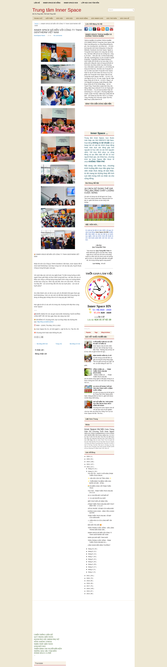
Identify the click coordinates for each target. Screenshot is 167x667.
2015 (88, 591)
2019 (88, 581)
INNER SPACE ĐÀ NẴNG (51, 3)
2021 (88, 575)
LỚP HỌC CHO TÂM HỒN (90, 3)
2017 (88, 586)
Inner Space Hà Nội (102, 232)
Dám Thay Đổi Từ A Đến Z (107, 443)
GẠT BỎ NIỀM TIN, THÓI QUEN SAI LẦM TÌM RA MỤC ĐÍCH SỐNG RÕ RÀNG (103, 403)
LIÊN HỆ (37, 3)
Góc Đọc (69, 18)
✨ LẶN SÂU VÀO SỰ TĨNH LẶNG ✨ (99, 478)
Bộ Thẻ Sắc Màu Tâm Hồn (98, 436)
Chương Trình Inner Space (103, 431)
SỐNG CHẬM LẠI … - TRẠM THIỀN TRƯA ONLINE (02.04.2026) (102, 371)
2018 (88, 583)
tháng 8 (90, 554)
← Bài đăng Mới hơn (41, 344)
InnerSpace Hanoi (39, 35)
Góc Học (59, 18)
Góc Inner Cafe (97, 18)
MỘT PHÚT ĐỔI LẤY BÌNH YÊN (98, 501)
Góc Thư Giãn (112, 18)
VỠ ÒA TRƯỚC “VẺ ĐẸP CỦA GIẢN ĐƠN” (101, 508)
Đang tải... (87, 328)
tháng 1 (90, 572)
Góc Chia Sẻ (124, 18)
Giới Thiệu (49, 18)
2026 (88, 456)
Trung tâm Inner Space (56, 10)
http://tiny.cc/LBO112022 (45, 322)
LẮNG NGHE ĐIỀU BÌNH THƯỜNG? (99, 545)
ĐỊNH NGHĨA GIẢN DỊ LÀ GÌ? (102, 355)
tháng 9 (90, 551)
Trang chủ (59, 344)
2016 (88, 588)
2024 (88, 461)
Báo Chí (109, 435)
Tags (96, 332)
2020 (88, 578)
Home (37, 23)
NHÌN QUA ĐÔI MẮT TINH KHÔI (98, 537)
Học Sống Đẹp (90, 448)
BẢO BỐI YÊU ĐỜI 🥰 (94, 525)
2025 (88, 459)
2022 (88, 467)
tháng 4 (90, 564)
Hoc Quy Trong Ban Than (93, 446)
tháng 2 (90, 569)
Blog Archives (105, 332)
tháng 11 (91, 471)
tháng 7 (90, 556)
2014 (88, 593)
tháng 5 (90, 562)
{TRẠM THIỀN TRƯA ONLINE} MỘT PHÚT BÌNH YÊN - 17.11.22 (101, 505)
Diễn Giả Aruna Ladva (99, 435)
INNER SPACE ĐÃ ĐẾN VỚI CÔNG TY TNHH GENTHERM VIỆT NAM (58, 31)
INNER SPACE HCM (71, 3)
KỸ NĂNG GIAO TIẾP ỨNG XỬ (101, 448)
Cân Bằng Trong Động (95, 443)
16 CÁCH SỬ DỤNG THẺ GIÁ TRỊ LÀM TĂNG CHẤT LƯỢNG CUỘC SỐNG (99, 190)
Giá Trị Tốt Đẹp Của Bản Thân (92, 445)
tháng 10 (91, 549)
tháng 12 (91, 468)
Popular (88, 332)
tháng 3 (90, 567)
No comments (58, 35)
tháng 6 (90, 559)
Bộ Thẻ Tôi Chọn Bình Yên (101, 441)
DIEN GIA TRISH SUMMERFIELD (95, 433)
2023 (88, 464)
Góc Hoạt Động (82, 18)
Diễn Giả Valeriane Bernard (94, 438)
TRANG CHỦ (38, 18)
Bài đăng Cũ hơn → (76, 344)
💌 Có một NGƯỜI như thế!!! (97, 498)
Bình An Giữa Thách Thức (100, 440)
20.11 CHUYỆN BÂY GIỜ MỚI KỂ (98, 495)
